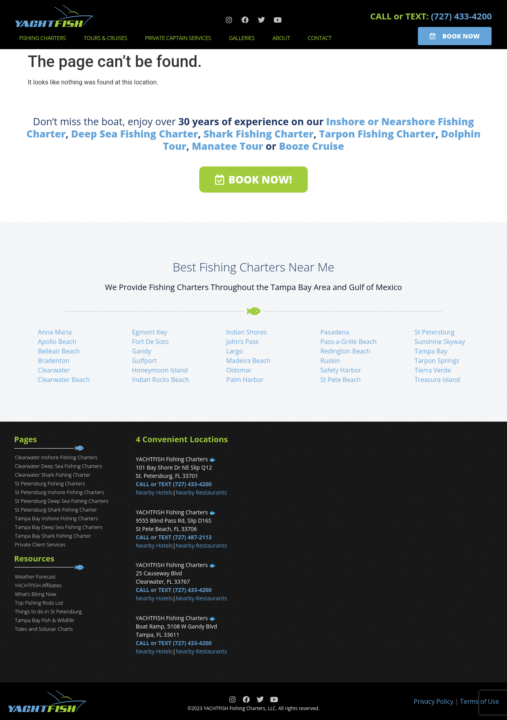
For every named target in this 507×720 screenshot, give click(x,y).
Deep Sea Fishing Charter (134, 133)
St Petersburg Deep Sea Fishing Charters (62, 500)
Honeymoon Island (160, 370)
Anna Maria (55, 332)
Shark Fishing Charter (259, 133)
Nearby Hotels (154, 492)
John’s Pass (242, 341)
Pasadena (334, 332)
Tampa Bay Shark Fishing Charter (53, 535)
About (283, 38)
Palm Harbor (245, 379)
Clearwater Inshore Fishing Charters (56, 457)
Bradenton (54, 360)
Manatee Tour (227, 146)
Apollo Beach (57, 341)
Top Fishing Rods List (39, 602)
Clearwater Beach (64, 379)
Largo (234, 351)
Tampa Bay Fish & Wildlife (44, 620)
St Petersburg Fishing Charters (50, 483)
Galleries (244, 38)
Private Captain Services (180, 38)
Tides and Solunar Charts (44, 628)
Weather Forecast (35, 576)
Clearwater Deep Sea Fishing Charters (58, 466)
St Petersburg (435, 332)
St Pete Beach (340, 379)
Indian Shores (246, 332)
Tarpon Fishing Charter (377, 133)
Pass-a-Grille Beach (348, 341)
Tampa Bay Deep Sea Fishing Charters (59, 527)
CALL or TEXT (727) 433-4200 (174, 484)
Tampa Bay (431, 351)
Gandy (141, 351)
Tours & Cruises (107, 38)
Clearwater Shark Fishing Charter (53, 474)
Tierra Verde (433, 370)
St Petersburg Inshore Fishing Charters (59, 492)
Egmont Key (149, 332)
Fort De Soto (150, 341)
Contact (321, 38)
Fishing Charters (44, 38)
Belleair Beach (59, 351)
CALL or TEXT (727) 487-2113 (174, 537)
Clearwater (54, 370)
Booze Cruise (311, 146)
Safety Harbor (340, 370)
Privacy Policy (434, 701)
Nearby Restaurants (201, 492)
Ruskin (330, 360)
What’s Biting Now (35, 594)
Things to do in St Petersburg (48, 611)
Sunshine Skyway (440, 341)
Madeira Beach (248, 360)
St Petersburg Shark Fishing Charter (56, 509)
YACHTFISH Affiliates (38, 585)
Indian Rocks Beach (160, 379)
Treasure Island (437, 379)
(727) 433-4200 (461, 16)
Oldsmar (239, 370)
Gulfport (144, 360)
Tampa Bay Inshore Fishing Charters (56, 518)
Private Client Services (40, 544)
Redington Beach (345, 351)
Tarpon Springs (437, 360)
